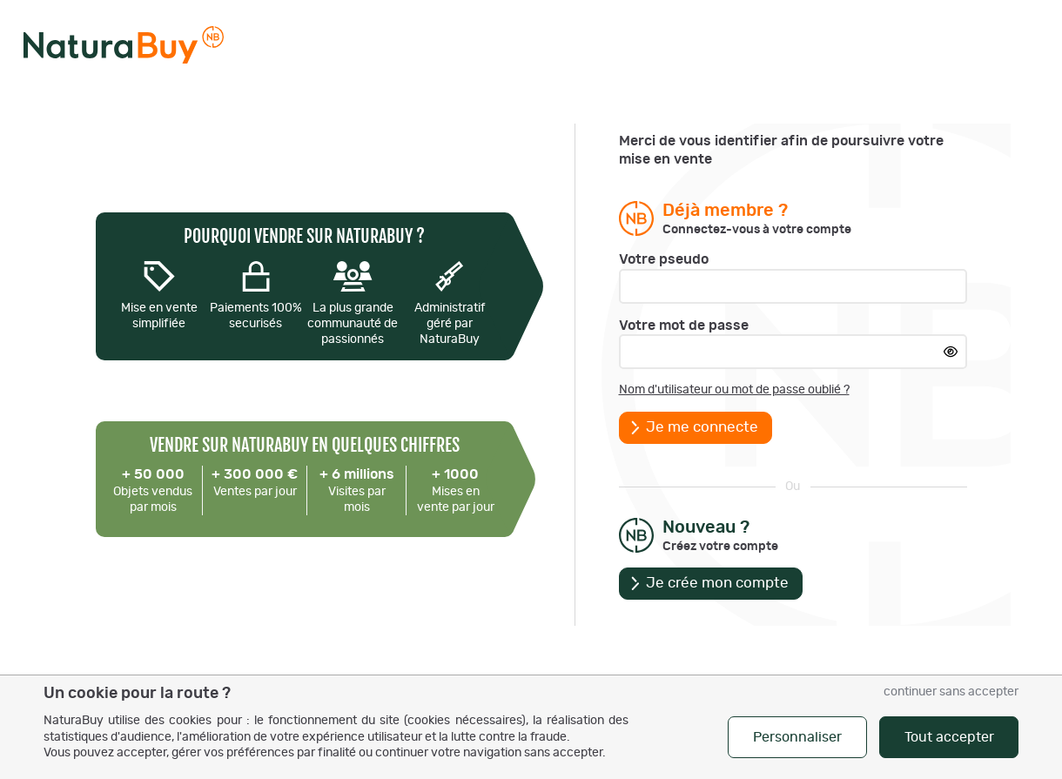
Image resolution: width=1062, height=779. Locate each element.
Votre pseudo (664, 259)
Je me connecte (702, 427)
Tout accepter (949, 737)
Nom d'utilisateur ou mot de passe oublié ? (734, 390)
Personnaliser (797, 737)
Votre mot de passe (684, 325)
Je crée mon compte (717, 583)
